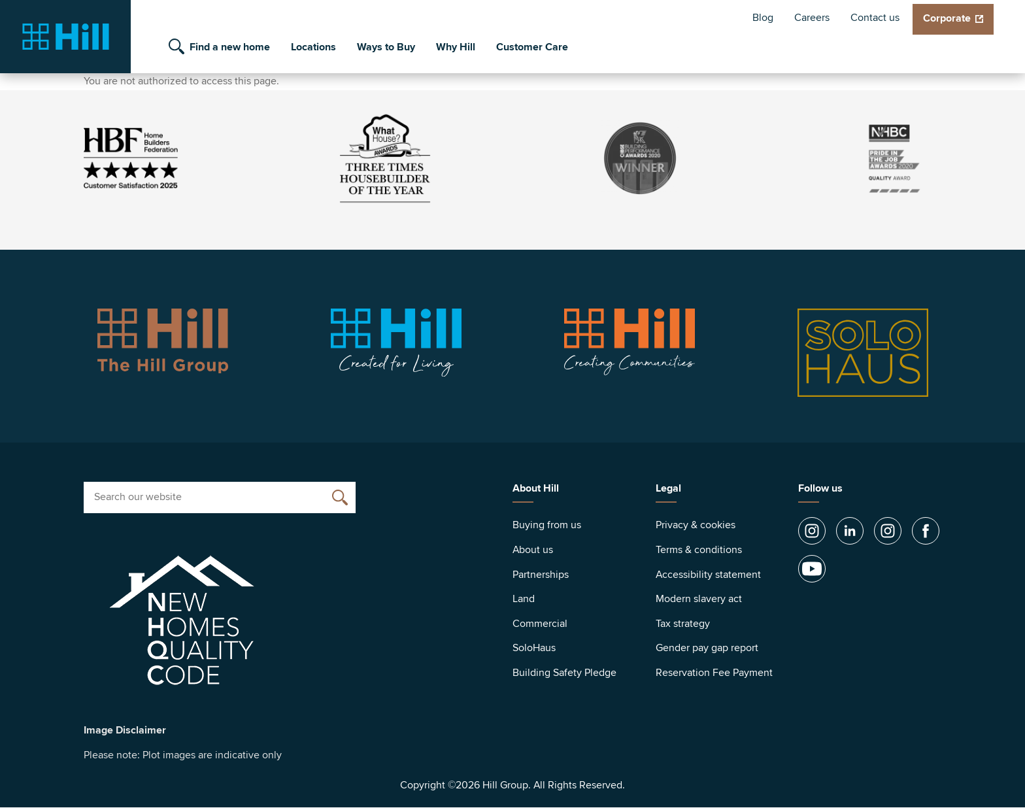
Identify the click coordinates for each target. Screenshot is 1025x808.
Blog (762, 17)
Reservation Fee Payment (714, 672)
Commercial (539, 623)
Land (523, 598)
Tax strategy (683, 623)
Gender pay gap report (707, 647)
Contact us (874, 17)
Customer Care (532, 47)
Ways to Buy (386, 47)
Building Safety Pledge (564, 672)
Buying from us (546, 524)
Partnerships (540, 574)
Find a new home (230, 47)
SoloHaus (534, 647)
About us (532, 549)
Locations (313, 47)
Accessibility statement (708, 574)
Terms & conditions (699, 549)
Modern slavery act (699, 598)
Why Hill (455, 47)
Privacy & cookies (695, 524)
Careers (812, 17)
